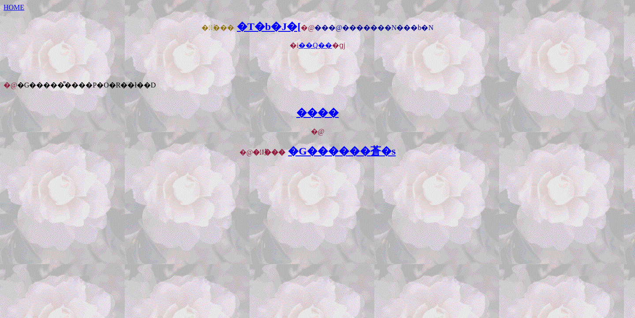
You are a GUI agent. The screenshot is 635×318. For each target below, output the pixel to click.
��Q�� (315, 45)
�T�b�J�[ (269, 26)
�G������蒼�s (342, 151)
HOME (14, 7)
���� (317, 112)
